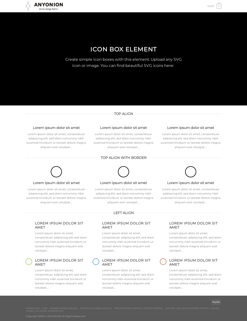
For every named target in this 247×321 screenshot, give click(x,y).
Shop (210, 6)
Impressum (33, 308)
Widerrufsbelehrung (63, 308)
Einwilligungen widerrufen (44, 311)
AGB (44, 308)
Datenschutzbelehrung (96, 308)
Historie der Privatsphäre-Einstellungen (192, 308)
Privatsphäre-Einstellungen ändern (138, 308)
